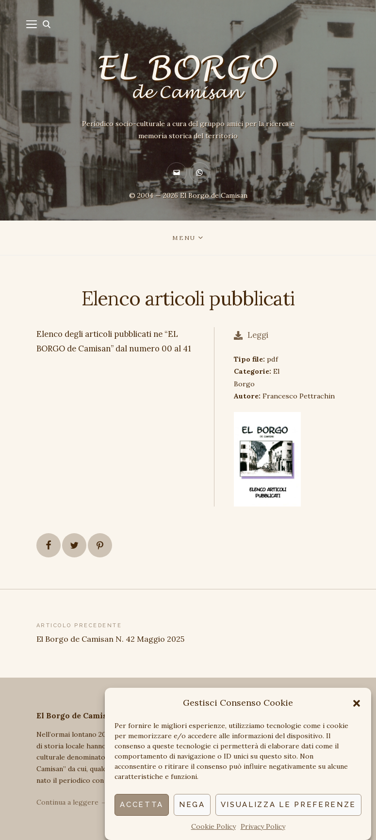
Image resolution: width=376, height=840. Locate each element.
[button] (356, 703)
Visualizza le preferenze (288, 804)
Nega (192, 804)
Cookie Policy (213, 826)
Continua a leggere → (71, 802)
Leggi (251, 335)
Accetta (141, 804)
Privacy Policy (263, 826)
